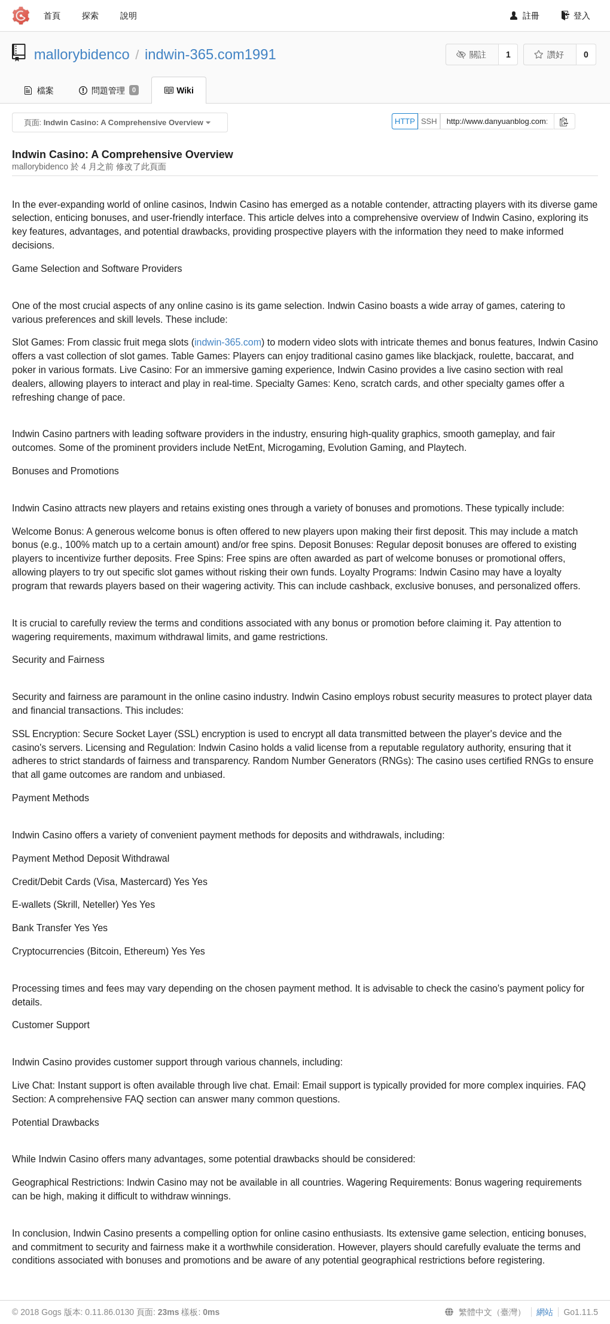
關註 (471, 54)
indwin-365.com (227, 342)
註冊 (524, 15)
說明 (128, 15)
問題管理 (109, 90)
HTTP (405, 121)
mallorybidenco (82, 54)
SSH (429, 121)
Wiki (179, 90)
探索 (90, 15)
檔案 (39, 90)
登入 (575, 15)
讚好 (549, 54)
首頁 (52, 15)
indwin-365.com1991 (210, 54)
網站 (544, 1312)
